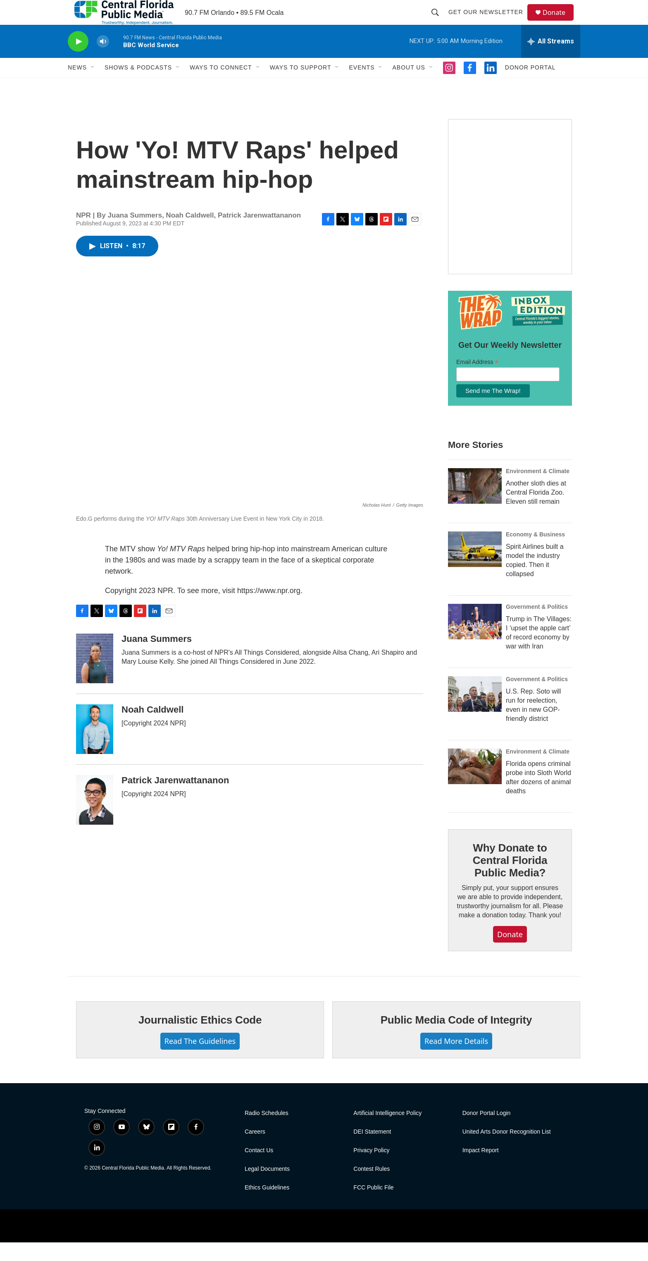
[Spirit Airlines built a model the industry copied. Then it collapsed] (475, 568)
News (77, 86)
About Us (408, 86)
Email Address (477, 381)
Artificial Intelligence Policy (387, 1132)
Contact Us (259, 1169)
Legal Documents (267, 1187)
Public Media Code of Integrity (456, 1038)
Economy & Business (535, 553)
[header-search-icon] (439, 21)
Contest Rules (371, 1187)
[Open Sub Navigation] (93, 86)
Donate (559, 21)
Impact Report (480, 1169)
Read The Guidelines (200, 1060)
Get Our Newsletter (489, 21)
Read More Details (456, 1060)
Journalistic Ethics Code (200, 1038)
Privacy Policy (371, 1169)
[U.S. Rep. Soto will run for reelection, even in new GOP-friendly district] (475, 712)
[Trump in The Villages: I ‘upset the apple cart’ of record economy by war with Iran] (475, 640)
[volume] (103, 60)
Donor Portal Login (486, 1132)
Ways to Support (300, 86)
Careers (255, 1150)
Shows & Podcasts (138, 86)
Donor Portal (530, 86)
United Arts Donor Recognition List (506, 1150)
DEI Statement (372, 1150)
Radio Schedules (266, 1132)
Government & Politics (537, 625)
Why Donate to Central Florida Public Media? (510, 878)
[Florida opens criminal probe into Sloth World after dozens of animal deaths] (475, 785)
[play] (78, 60)
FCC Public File (373, 1206)
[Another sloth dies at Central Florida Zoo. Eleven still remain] (475, 504)
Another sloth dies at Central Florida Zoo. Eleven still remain (536, 511)
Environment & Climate (537, 489)
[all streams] (550, 60)
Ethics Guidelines (267, 1206)
